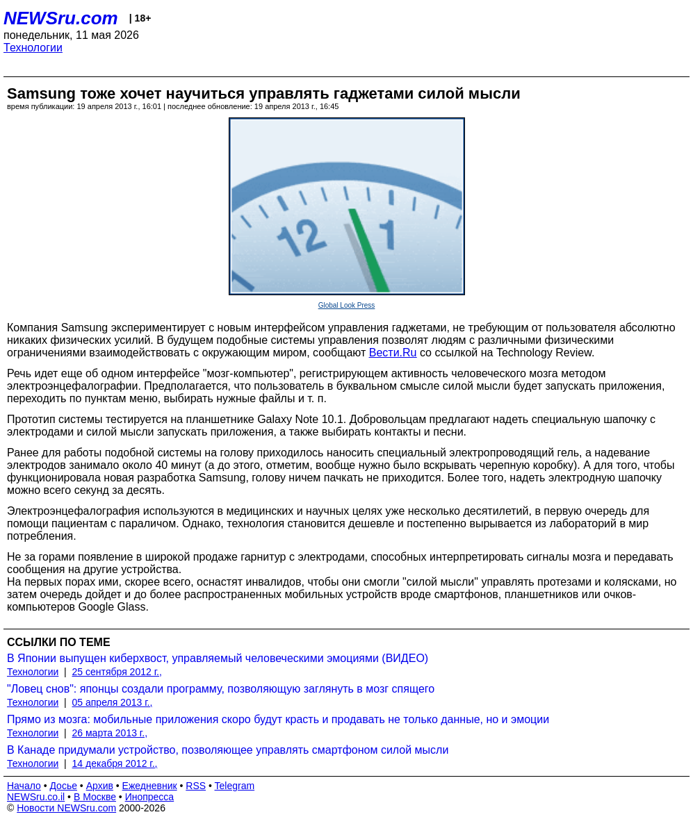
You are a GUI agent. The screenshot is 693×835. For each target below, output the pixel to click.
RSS (196, 785)
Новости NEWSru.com (66, 807)
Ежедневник (149, 785)
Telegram (235, 785)
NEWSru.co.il (36, 796)
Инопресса (149, 796)
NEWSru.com (60, 18)
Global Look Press (346, 305)
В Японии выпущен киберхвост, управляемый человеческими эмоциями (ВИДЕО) (217, 658)
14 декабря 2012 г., (115, 763)
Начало (24, 785)
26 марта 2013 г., (110, 732)
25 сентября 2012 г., (117, 671)
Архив (99, 785)
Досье (63, 785)
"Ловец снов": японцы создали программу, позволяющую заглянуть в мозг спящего (220, 689)
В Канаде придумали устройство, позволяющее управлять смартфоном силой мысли (227, 750)
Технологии (33, 47)
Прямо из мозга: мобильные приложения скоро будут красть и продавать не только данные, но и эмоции (278, 719)
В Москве (95, 796)
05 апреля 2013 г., (112, 702)
